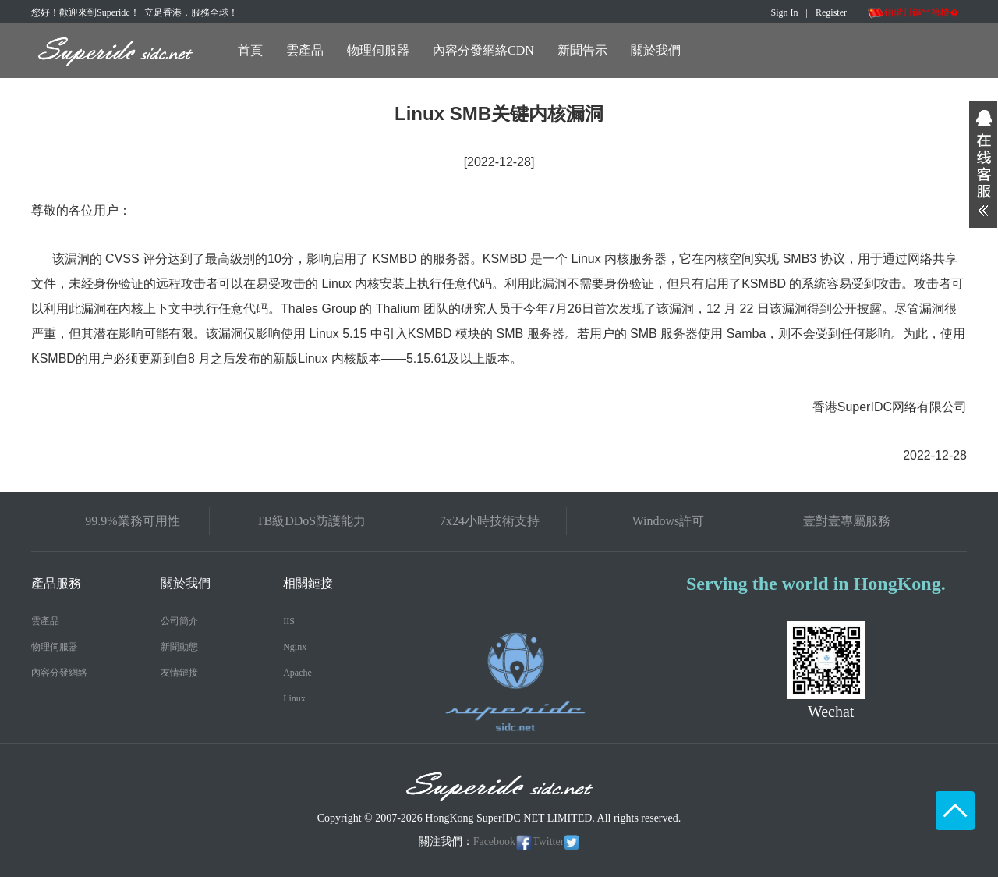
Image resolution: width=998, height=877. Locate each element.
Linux (294, 698)
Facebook (503, 841)
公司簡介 (179, 621)
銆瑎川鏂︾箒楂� (913, 12)
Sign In (784, 12)
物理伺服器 (378, 50)
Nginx (294, 646)
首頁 (250, 50)
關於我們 (656, 50)
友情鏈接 (179, 672)
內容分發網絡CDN (483, 50)
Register (831, 12)
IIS (289, 621)
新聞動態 (179, 646)
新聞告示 (582, 50)
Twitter (556, 841)
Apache (297, 672)
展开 (983, 164)
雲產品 (305, 50)
